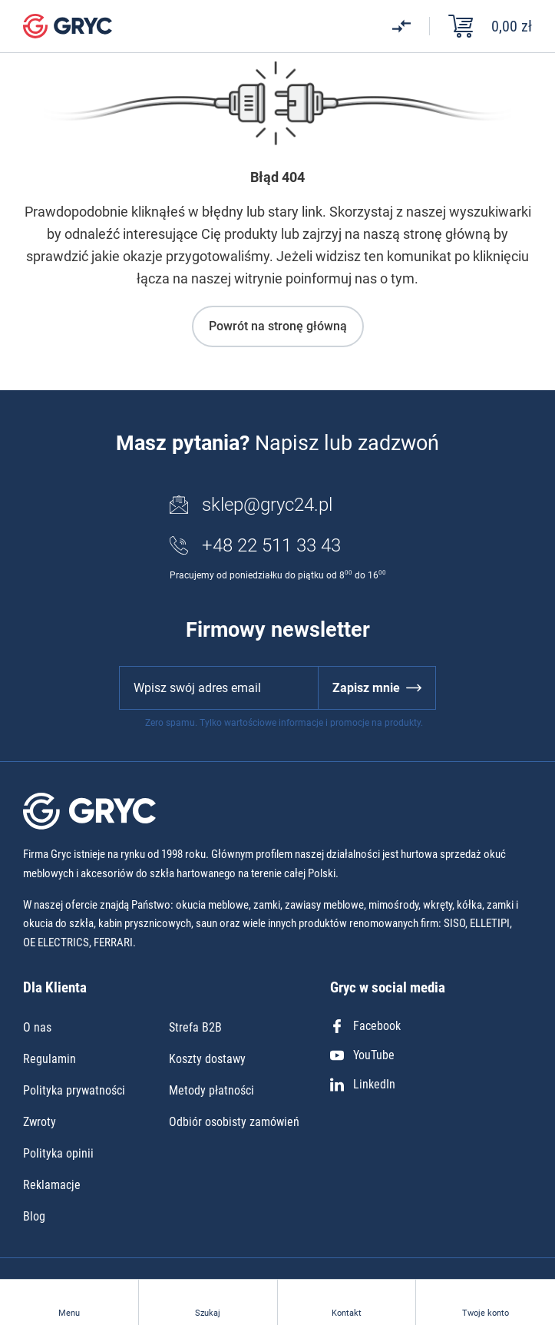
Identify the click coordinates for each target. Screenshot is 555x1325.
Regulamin (49, 1059)
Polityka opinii (58, 1153)
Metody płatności (211, 1090)
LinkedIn (362, 1084)
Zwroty (39, 1122)
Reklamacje (52, 1185)
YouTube (362, 1055)
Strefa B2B (195, 1027)
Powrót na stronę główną (278, 326)
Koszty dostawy (207, 1059)
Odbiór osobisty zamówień (234, 1122)
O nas (37, 1027)
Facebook (365, 1026)
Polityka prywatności (74, 1090)
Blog (34, 1216)
